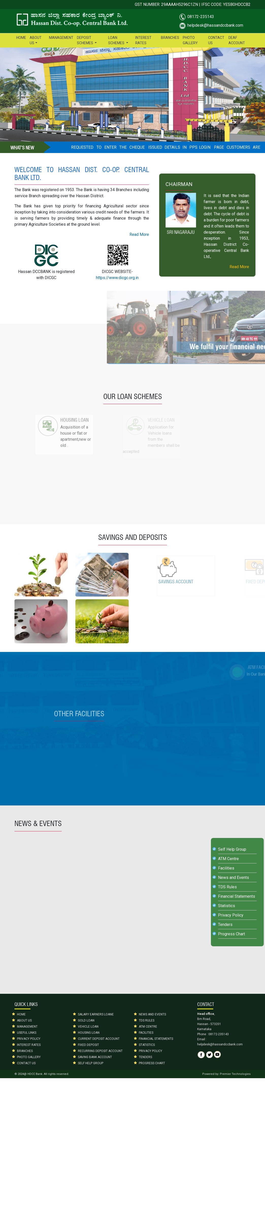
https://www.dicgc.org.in (133, 277)
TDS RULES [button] (146, 1020)
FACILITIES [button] (146, 1032)
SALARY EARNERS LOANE (96, 1014)
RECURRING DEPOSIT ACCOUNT (100, 1051)
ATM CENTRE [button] (148, 1026)
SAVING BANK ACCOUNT (95, 1057)
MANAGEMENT (61, 38)
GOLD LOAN (86, 1020)
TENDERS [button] (145, 1057)
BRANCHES (170, 38)
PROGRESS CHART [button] (152, 1063)
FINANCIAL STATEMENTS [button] (156, 1039)
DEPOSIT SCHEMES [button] (85, 40)
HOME (21, 38)
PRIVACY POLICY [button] (150, 1051)
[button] (20, 89)
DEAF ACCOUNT (236, 40)
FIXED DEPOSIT (88, 1045)
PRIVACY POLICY (28, 1039)
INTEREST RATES (143, 40)
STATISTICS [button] (147, 1045)
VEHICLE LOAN (88, 1026)
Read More (155, 234)
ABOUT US (24, 1020)
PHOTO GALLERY (190, 40)
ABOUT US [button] (38, 40)
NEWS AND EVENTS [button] (152, 1014)
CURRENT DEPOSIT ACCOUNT (99, 1039)
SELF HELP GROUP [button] (90, 1063)
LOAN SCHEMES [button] (116, 40)
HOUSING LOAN (89, 1032)
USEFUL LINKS (26, 1032)
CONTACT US (216, 40)
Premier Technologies (235, 1074)
